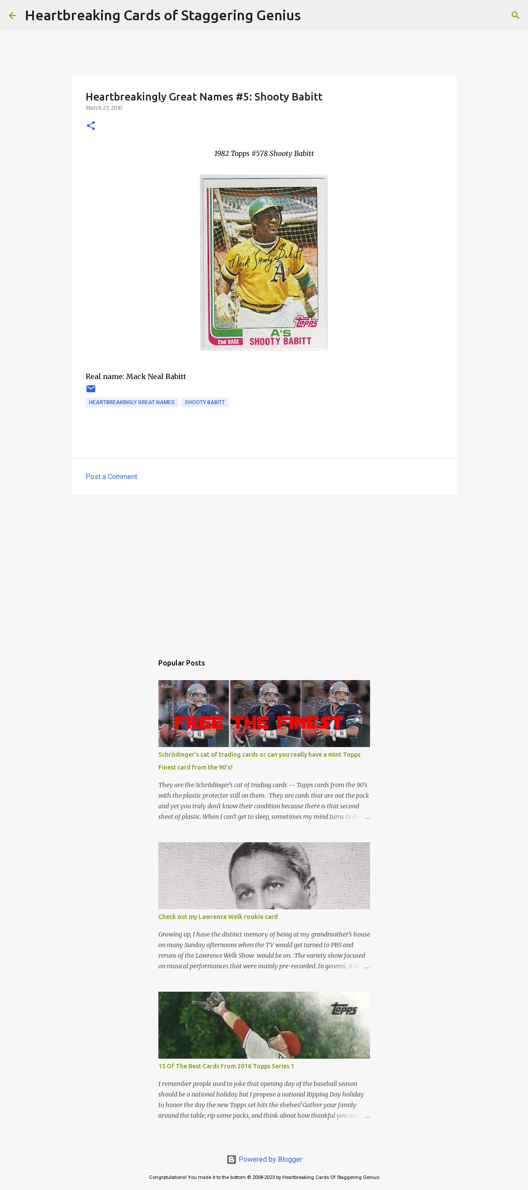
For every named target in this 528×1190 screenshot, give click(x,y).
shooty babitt (205, 402)
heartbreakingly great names (132, 402)
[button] (91, 126)
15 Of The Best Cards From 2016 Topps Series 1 (226, 1066)
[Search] (313, 15)
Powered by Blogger (264, 1159)
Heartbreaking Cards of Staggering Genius (163, 15)
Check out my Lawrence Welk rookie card (218, 916)
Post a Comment (111, 476)
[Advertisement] (264, 570)
